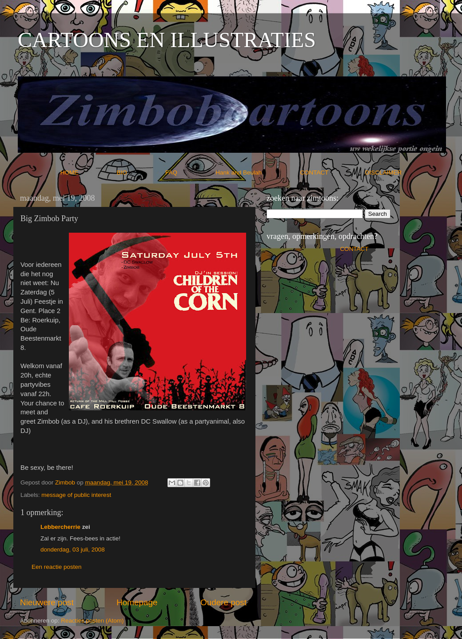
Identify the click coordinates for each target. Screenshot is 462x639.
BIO (140, 172)
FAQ (189, 172)
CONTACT (332, 172)
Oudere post (223, 602)
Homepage (136, 602)
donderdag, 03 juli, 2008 (72, 549)
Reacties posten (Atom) (92, 620)
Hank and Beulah (256, 172)
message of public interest (76, 495)
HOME (87, 172)
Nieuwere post (47, 602)
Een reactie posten (57, 567)
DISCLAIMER (383, 172)
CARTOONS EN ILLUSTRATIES (167, 40)
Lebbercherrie (60, 527)
